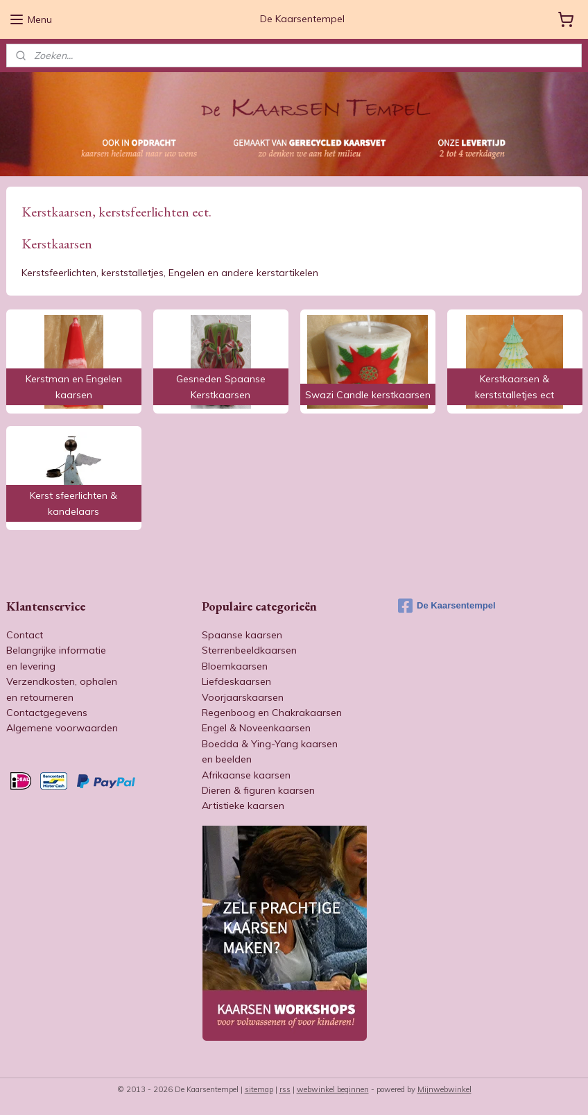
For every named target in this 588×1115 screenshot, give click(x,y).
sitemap (259, 1089)
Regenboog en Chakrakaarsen (272, 712)
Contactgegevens (46, 712)
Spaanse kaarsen (242, 635)
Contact (24, 635)
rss (285, 1089)
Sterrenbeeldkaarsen (249, 650)
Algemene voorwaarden (62, 728)
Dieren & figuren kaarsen (258, 790)
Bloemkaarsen (235, 666)
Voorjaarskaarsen (243, 697)
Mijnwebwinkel (444, 1089)
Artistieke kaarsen (243, 805)
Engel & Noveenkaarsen (256, 728)
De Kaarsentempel (446, 605)
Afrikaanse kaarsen (246, 775)
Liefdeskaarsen (236, 681)
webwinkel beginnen (333, 1089)
